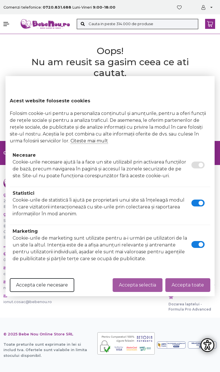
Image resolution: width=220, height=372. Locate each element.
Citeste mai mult (89, 141)
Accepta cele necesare (42, 285)
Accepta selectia (137, 285)
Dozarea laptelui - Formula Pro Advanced (189, 306)
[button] (9, 24)
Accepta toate (188, 285)
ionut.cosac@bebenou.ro (22, 299)
